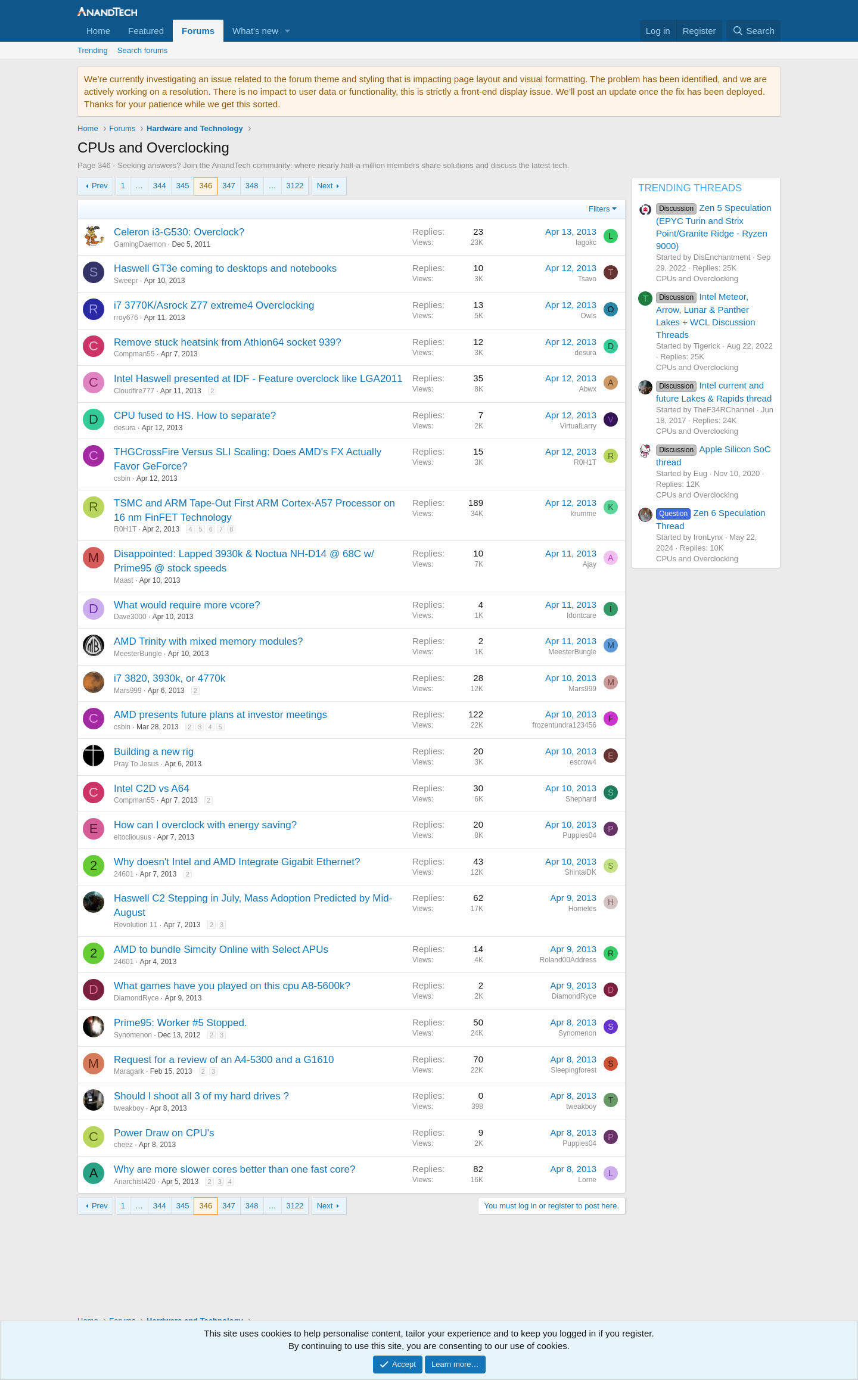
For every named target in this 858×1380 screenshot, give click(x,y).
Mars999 (128, 690)
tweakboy (129, 1108)
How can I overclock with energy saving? (205, 825)
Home (98, 31)
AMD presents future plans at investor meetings (220, 714)
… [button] (139, 185)
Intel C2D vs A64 (151, 788)
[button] (287, 31)
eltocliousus (132, 837)
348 (252, 185)
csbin (122, 478)
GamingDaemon (140, 244)
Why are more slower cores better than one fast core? (234, 1169)
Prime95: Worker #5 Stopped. (180, 1022)
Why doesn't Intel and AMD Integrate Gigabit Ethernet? (237, 862)
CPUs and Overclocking (697, 278)
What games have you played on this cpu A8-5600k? (232, 986)
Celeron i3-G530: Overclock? (179, 232)
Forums (198, 31)
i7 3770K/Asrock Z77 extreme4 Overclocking (214, 305)
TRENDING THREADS (690, 188)
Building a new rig (154, 751)
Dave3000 (130, 617)
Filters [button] (599, 208)
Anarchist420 (135, 1181)
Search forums (142, 50)
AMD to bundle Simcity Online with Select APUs (221, 949)
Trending (92, 50)
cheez (123, 1144)
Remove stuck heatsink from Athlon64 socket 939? (227, 342)
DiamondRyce (136, 998)
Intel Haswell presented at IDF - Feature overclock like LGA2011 (258, 378)
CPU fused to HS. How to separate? (195, 415)
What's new (255, 31)
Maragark (129, 1071)
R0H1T (125, 529)
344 (159, 185)
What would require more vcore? (187, 605)
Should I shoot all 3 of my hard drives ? (201, 1096)
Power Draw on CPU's (164, 1133)
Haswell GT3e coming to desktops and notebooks (225, 268)
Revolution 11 (135, 925)
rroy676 (126, 317)
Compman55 (134, 354)
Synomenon (133, 1035)
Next (325, 185)
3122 (295, 185)
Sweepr (126, 280)
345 (182, 185)
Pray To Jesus (136, 764)
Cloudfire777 (134, 391)
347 (228, 185)
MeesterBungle (138, 653)
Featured (146, 31)
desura (125, 428)
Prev (100, 185)
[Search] (753, 31)
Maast (123, 580)
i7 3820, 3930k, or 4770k (169, 678)
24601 (123, 874)
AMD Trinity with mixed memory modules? (208, 641)
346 (205, 185)
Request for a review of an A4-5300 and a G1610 (224, 1059)
